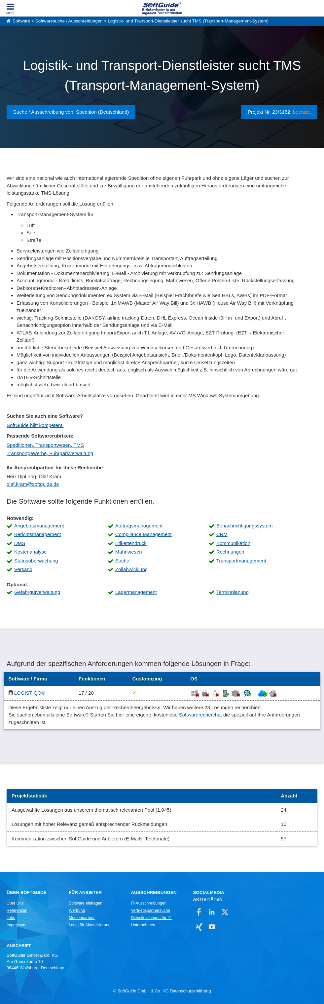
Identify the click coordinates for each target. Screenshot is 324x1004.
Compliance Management (143, 534)
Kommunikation (233, 543)
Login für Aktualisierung (89, 925)
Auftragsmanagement (138, 525)
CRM (222, 534)
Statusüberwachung (36, 560)
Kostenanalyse (30, 552)
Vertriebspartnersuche (150, 910)
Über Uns (15, 903)
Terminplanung (232, 592)
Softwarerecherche (200, 714)
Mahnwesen (128, 552)
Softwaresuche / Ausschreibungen (69, 21)
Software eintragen (85, 903)
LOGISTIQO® (29, 693)
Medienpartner (81, 917)
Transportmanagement (241, 560)
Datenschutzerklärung (190, 990)
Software (21, 21)
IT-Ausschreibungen (148, 903)
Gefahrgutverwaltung (37, 592)
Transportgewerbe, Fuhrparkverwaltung (50, 453)
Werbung (77, 910)
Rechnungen (230, 552)
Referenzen (17, 910)
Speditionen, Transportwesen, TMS (45, 445)
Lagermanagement (136, 592)
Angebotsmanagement (39, 525)
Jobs (11, 917)
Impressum (16, 925)
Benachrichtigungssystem (244, 525)
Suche (122, 560)
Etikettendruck (131, 543)
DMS (19, 543)
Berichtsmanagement (37, 534)
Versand (23, 569)
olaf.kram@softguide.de (33, 484)
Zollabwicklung (131, 569)
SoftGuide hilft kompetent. (35, 425)
